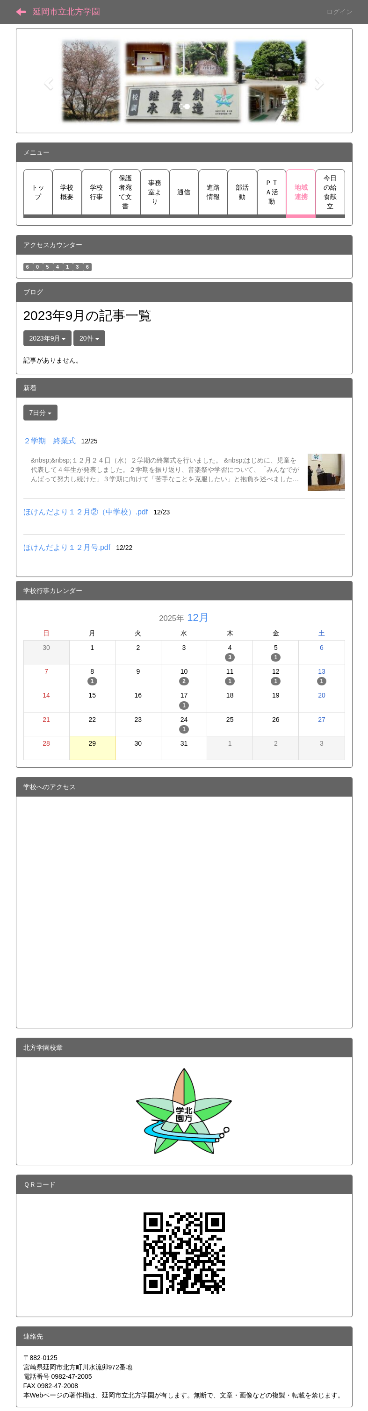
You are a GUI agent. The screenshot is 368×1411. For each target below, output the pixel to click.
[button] (47, 81)
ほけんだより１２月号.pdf (67, 547)
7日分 (40, 412)
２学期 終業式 (49, 441)
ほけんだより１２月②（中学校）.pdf (85, 512)
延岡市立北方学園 (66, 11)
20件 (89, 338)
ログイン (339, 11)
